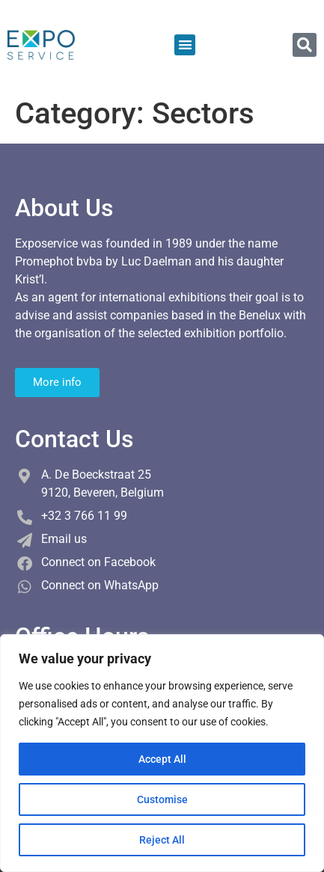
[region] (162, 753)
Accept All (162, 759)
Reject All (162, 840)
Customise (162, 799)
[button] (185, 45)
